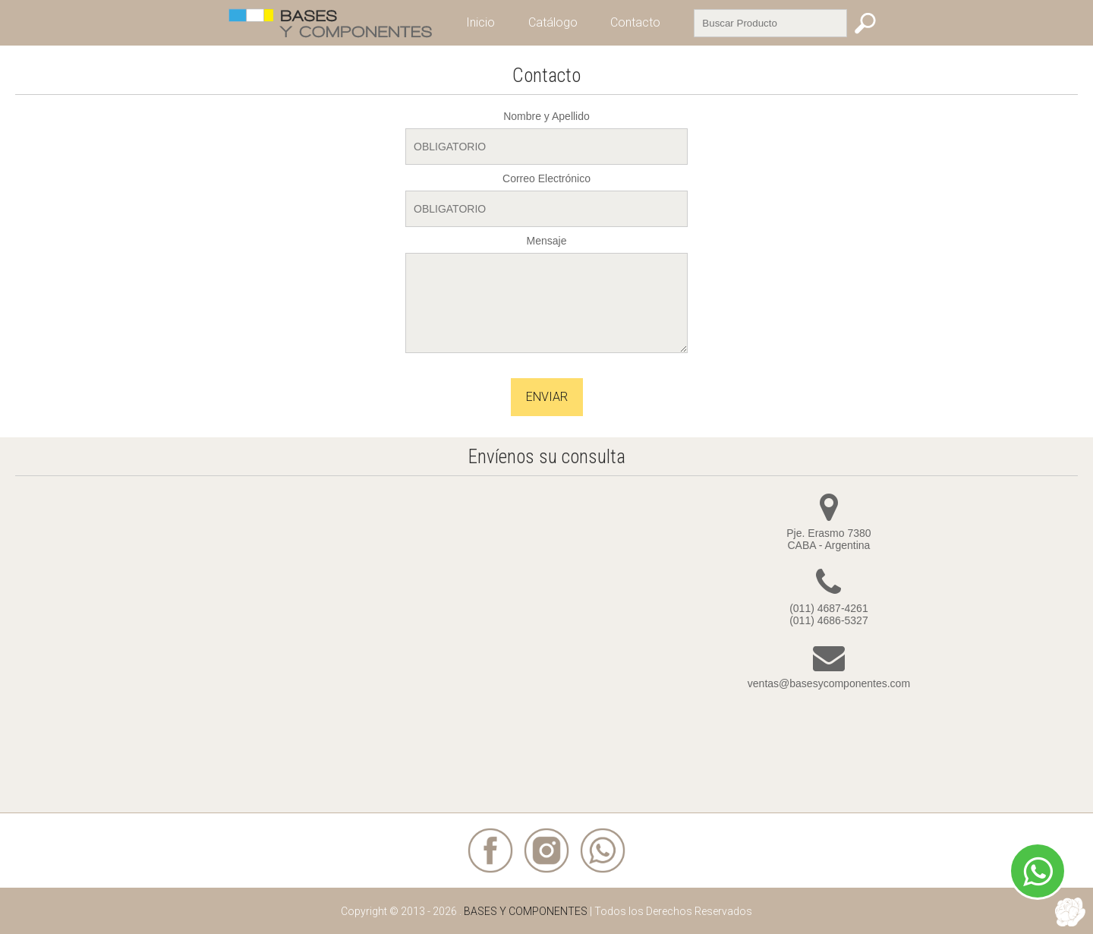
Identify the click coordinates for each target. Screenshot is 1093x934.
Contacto (635, 22)
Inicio (480, 22)
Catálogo (553, 22)
